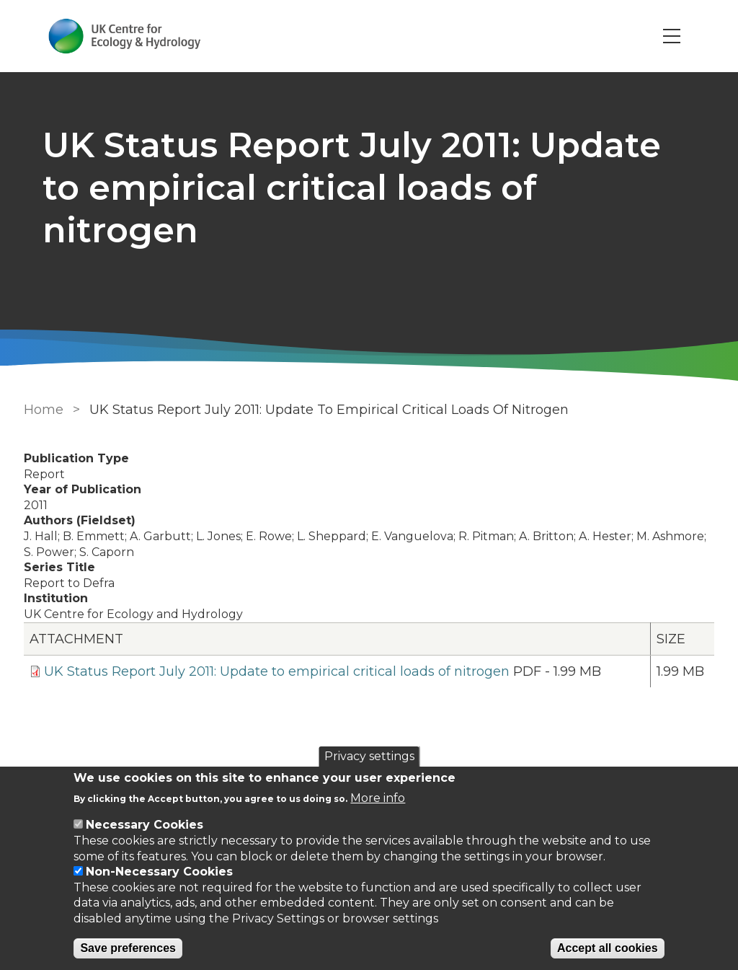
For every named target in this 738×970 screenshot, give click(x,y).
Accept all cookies (607, 948)
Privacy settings (369, 756)
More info (377, 798)
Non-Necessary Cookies (159, 871)
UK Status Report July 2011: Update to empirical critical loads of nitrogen (276, 671)
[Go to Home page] (126, 36)
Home (43, 410)
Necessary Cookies (144, 825)
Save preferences (128, 948)
